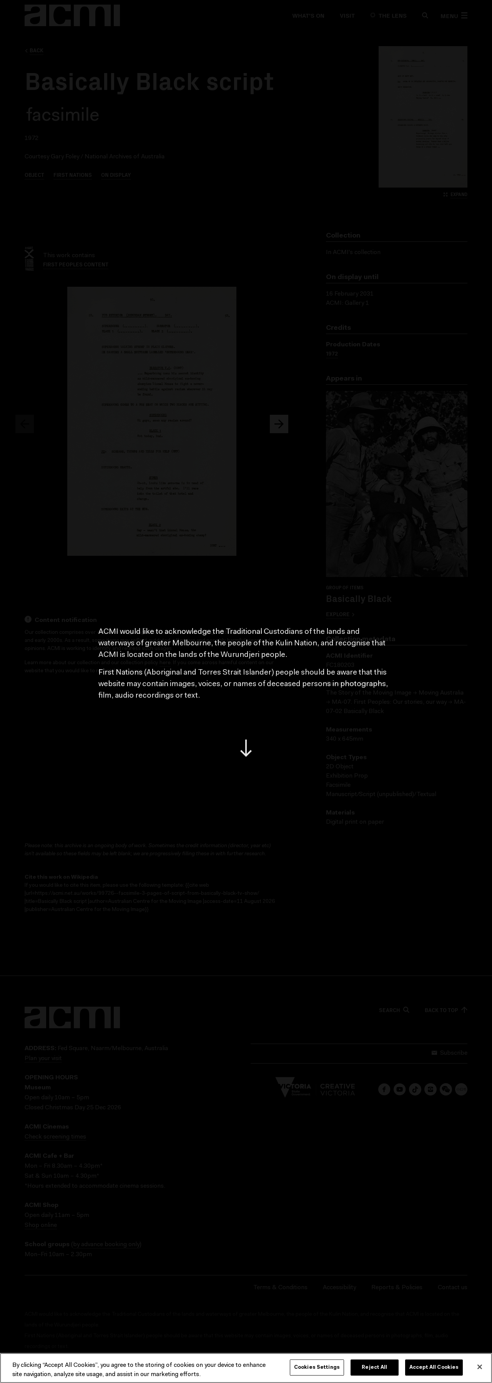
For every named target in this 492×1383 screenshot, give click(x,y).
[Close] (479, 1366)
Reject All (374, 1367)
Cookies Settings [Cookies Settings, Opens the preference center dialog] (317, 1367)
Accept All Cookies (434, 1367)
